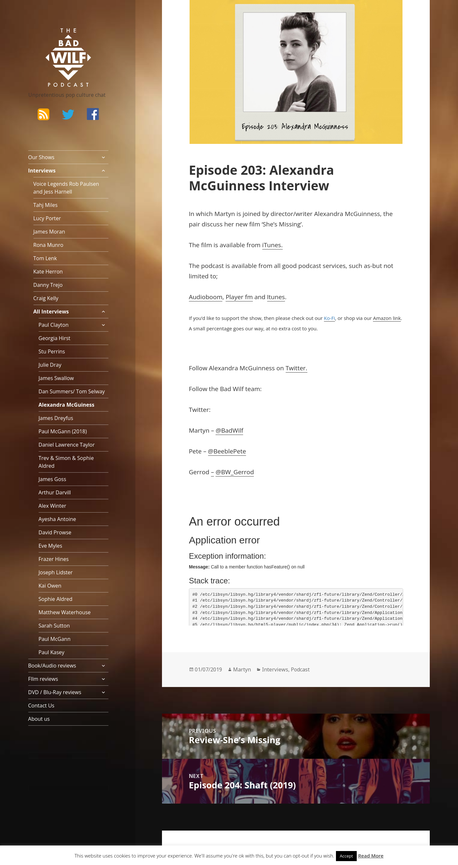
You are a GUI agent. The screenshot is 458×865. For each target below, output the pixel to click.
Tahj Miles (45, 205)
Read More (370, 855)
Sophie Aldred (55, 599)
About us (39, 718)
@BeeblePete (227, 451)
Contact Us (41, 705)
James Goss (52, 479)
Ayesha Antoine (57, 519)
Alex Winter (53, 505)
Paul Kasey (52, 652)
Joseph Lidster (56, 572)
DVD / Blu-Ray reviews (54, 692)
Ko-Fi (329, 318)
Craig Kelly (45, 298)
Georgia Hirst (54, 338)
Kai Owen (50, 585)
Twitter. (296, 368)
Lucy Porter (47, 218)
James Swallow (56, 378)
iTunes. (272, 245)
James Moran (49, 231)
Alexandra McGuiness (66, 404)
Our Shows (41, 157)
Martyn (242, 669)
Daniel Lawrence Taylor (67, 444)
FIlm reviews (43, 678)
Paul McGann (55, 638)
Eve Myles (50, 545)
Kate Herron (48, 271)
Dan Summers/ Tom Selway (72, 391)
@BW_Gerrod (235, 472)
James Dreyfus (56, 418)
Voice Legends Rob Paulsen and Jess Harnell (66, 187)
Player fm (239, 297)
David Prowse (55, 532)
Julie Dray (50, 364)
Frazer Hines (54, 559)
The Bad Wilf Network (55, 37)
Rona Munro (48, 244)
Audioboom (206, 297)
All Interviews (51, 311)
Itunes (276, 297)
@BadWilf (229, 430)
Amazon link (387, 318)
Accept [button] (346, 856)
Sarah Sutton (54, 625)
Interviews (42, 170)
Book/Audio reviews (52, 665)
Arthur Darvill (55, 492)
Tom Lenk (45, 258)
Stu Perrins (52, 351)
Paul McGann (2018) (63, 431)
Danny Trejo (48, 284)
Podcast (300, 669)
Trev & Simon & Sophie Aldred (66, 461)
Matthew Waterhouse (65, 612)
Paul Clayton (54, 324)
